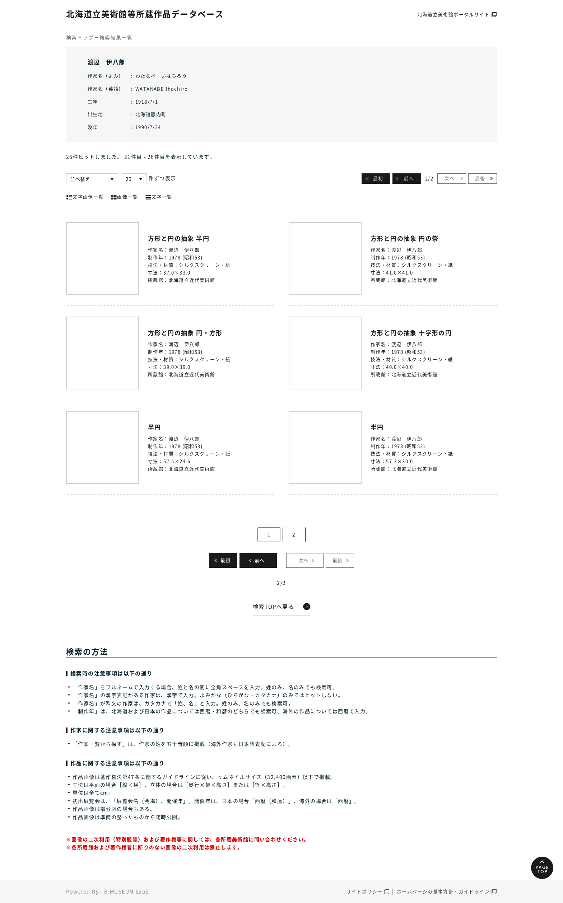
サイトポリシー (364, 891)
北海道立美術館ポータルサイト (453, 13)
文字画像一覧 (84, 196)
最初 (378, 178)
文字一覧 (158, 196)
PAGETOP (541, 865)
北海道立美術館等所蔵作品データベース (148, 13)
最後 (480, 178)
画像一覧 (124, 196)
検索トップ (80, 37)
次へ (449, 178)
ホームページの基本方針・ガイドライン (443, 891)
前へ (409, 178)
